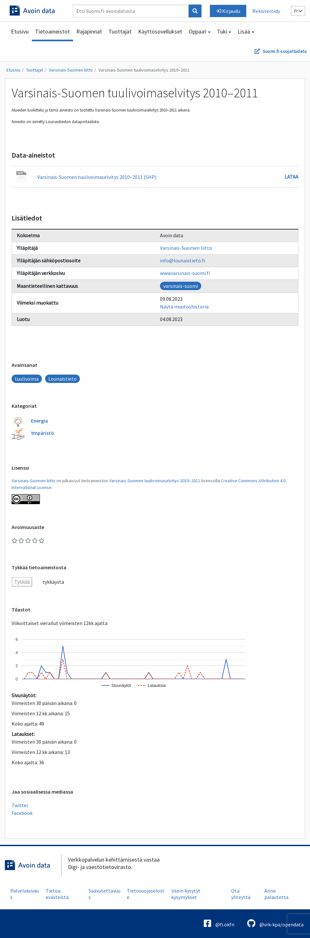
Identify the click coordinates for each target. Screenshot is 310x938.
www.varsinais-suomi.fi (185, 273)
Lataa (291, 176)
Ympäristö (42, 433)
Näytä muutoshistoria (184, 306)
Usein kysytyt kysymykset (186, 893)
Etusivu (20, 31)
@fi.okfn (219, 923)
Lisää (244, 31)
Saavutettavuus (104, 893)
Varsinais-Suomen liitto (71, 70)
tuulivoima (27, 379)
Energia (39, 420)
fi (298, 11)
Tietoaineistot (52, 31)
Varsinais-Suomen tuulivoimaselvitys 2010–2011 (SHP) (96, 177)
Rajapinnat (89, 31)
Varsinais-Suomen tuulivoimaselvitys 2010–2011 (144, 70)
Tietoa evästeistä (57, 893)
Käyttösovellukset (160, 31)
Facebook (22, 813)
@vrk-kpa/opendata (275, 923)
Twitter (20, 805)
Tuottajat (120, 31)
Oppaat (197, 31)
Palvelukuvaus (24, 893)
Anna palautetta (276, 893)
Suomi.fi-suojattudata (284, 51)
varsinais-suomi (180, 286)
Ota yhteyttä (240, 893)
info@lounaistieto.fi (182, 260)
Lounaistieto (62, 379)
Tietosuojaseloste (145, 893)
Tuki (222, 31)
